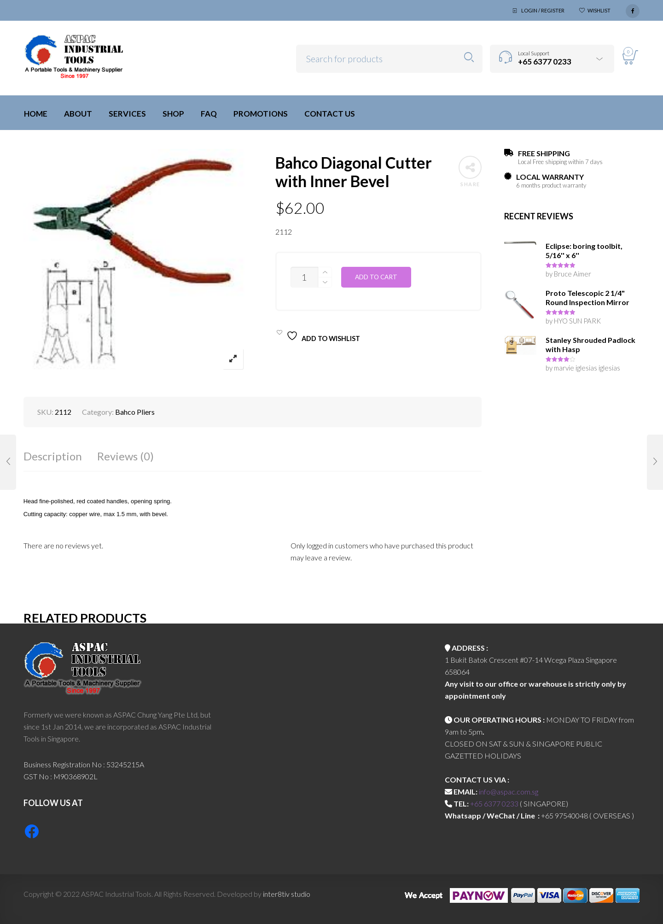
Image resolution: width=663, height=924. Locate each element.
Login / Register (542, 10)
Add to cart (376, 277)
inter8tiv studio (286, 893)
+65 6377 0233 (494, 803)
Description (52, 456)
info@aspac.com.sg (508, 791)
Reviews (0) (125, 456)
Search (469, 57)
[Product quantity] (304, 277)
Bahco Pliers (135, 411)
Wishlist (599, 10)
